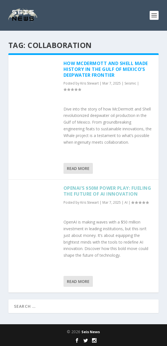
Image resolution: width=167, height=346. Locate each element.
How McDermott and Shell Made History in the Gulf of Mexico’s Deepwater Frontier (105, 69)
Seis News (90, 331)
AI (126, 202)
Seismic (130, 83)
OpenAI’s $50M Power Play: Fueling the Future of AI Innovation (107, 191)
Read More (78, 168)
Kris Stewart (89, 83)
